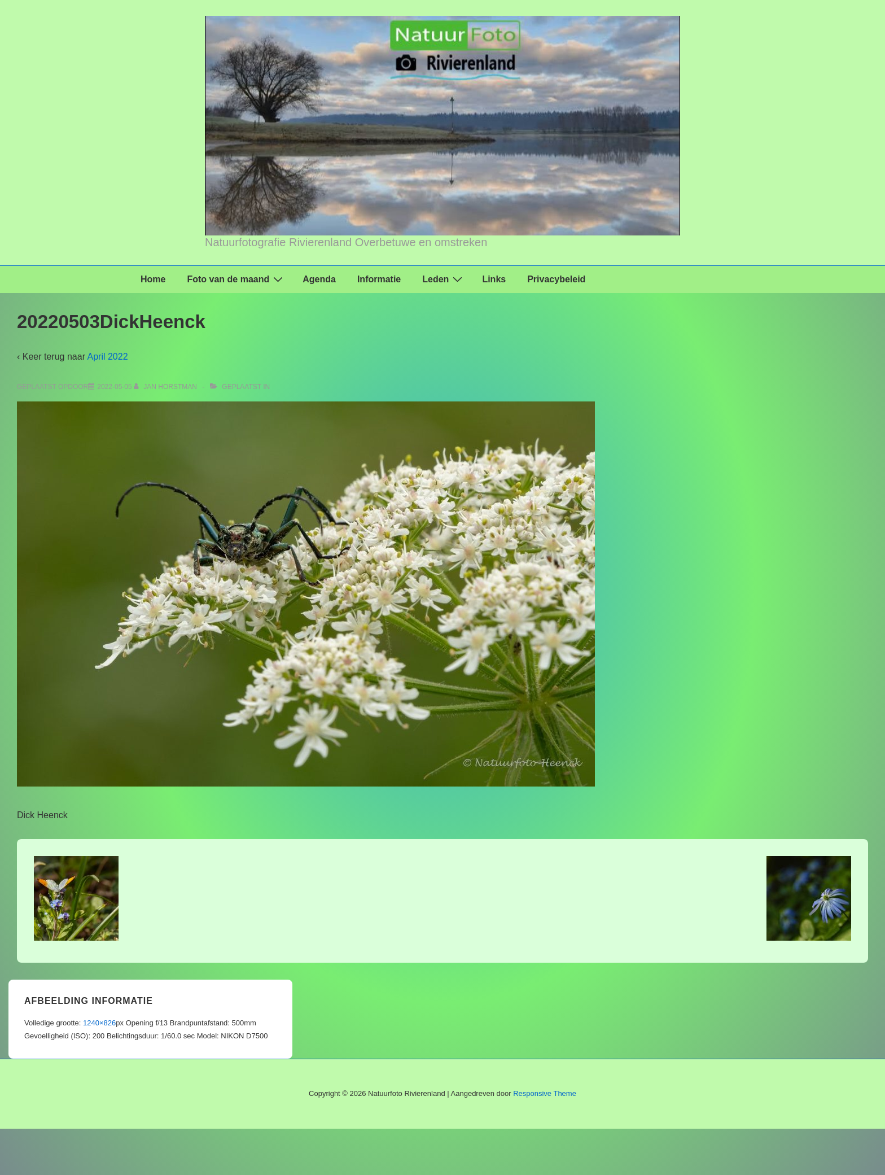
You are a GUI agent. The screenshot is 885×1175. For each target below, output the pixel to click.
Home (153, 279)
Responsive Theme (544, 1093)
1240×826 (99, 1023)
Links (494, 279)
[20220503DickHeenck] (114, 387)
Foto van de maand (236, 279)
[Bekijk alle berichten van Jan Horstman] (166, 387)
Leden (443, 279)
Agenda (319, 279)
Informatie (379, 279)
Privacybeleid (556, 279)
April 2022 (107, 356)
